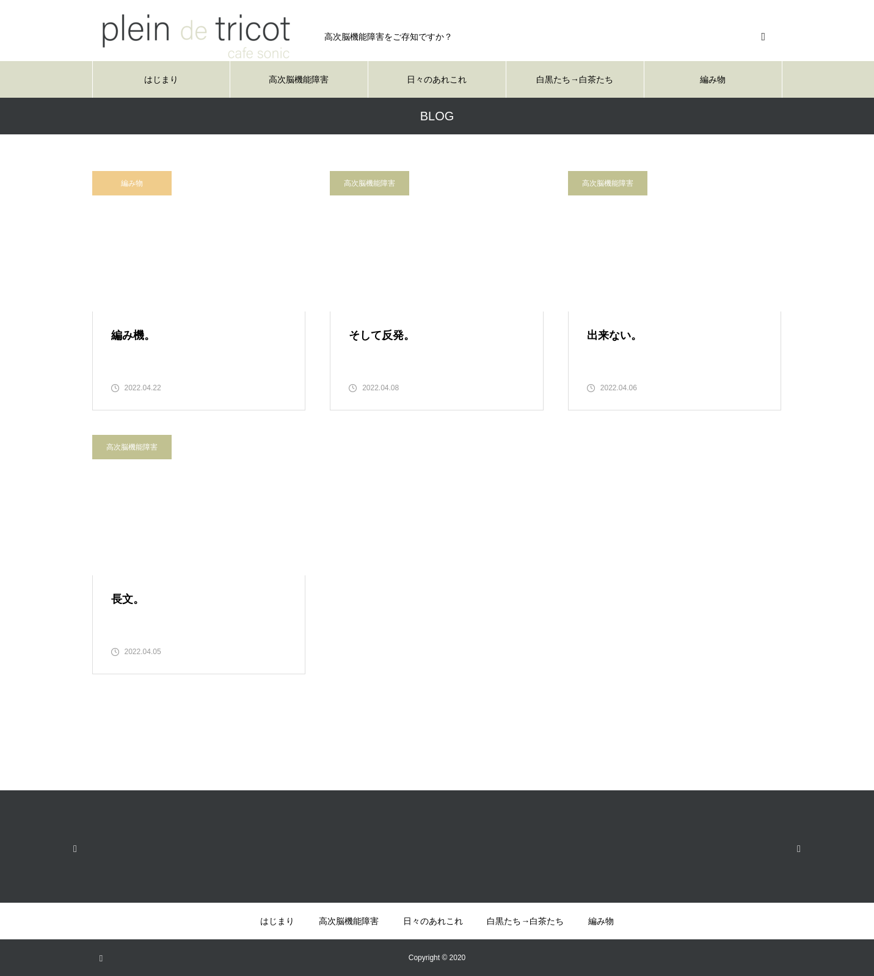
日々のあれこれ (437, 79)
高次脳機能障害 (299, 79)
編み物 (713, 79)
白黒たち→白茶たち (574, 79)
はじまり (161, 79)
